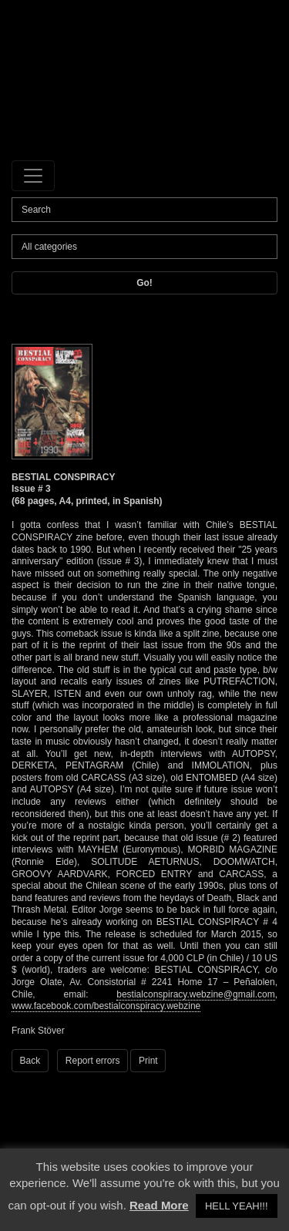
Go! (144, 282)
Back (30, 1060)
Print (148, 1060)
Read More (159, 1205)
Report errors (93, 1060)
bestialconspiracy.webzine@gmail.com (195, 994)
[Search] (144, 209)
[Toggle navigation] (33, 175)
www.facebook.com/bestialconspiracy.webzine (106, 1006)
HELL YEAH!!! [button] (236, 1206)
